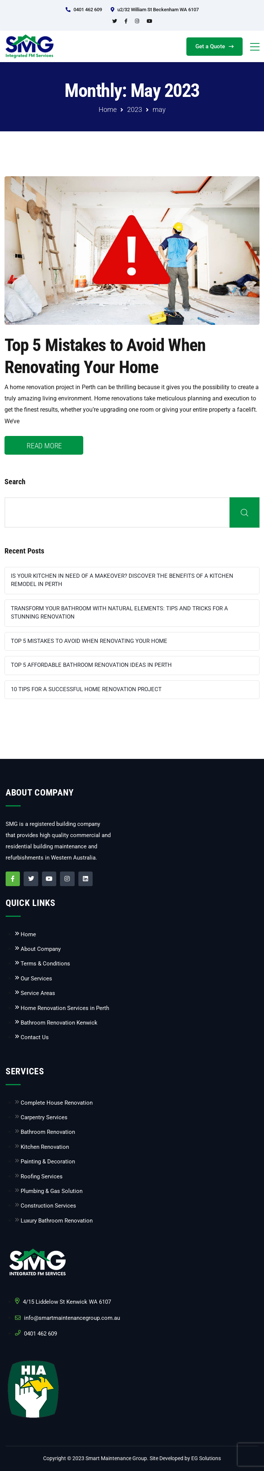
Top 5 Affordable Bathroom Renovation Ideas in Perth (91, 665)
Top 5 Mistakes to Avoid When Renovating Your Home (89, 641)
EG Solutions (206, 1458)
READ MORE (44, 445)
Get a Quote (214, 46)
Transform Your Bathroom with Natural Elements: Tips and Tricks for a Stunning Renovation (119, 612)
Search (15, 481)
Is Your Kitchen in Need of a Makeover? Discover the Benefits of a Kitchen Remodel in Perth (122, 580)
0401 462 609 (88, 9)
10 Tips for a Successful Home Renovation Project (86, 689)
